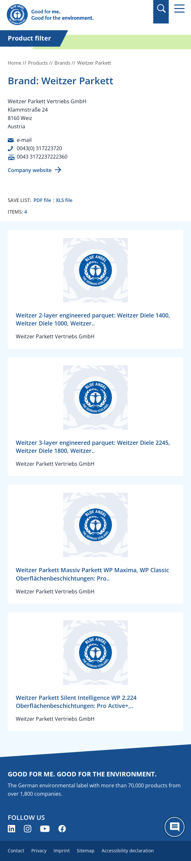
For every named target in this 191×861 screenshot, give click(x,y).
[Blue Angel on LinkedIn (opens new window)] (11, 828)
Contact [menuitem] (16, 850)
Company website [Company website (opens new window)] (30, 170)
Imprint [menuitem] (62, 850)
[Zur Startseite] (68, 15)
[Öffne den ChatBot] (175, 827)
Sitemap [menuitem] (86, 850)
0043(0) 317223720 (39, 148)
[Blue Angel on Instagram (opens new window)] (27, 828)
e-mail (24, 139)
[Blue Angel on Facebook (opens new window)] (62, 828)
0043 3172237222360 (42, 156)
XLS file (64, 200)
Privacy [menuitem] (38, 850)
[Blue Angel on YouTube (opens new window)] (45, 828)
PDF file (42, 200)
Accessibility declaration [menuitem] (128, 850)
